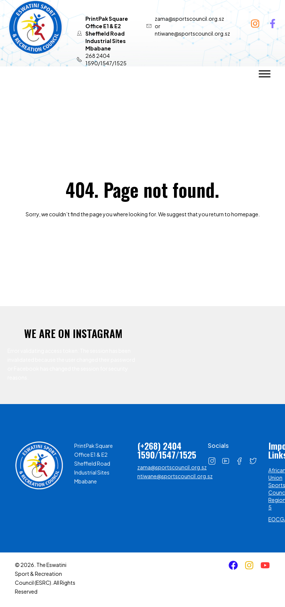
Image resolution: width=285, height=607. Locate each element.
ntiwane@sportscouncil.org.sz (175, 476)
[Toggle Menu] (265, 73)
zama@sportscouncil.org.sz (172, 467)
